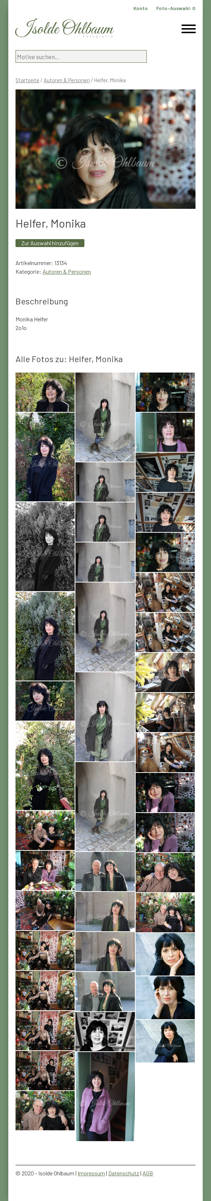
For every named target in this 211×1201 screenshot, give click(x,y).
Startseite (27, 80)
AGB (147, 1173)
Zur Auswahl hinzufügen (50, 242)
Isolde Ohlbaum (64, 29)
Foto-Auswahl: (175, 8)
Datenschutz (123, 1173)
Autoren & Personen (67, 80)
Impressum (91, 1173)
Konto (140, 8)
